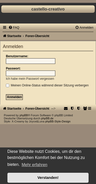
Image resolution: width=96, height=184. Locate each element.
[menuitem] (13, 27)
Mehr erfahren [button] (34, 165)
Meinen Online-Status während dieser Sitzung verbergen (47, 85)
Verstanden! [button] (47, 178)
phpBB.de (47, 118)
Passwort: (13, 68)
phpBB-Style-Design (57, 121)
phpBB (23, 115)
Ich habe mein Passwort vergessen (30, 78)
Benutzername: (17, 56)
